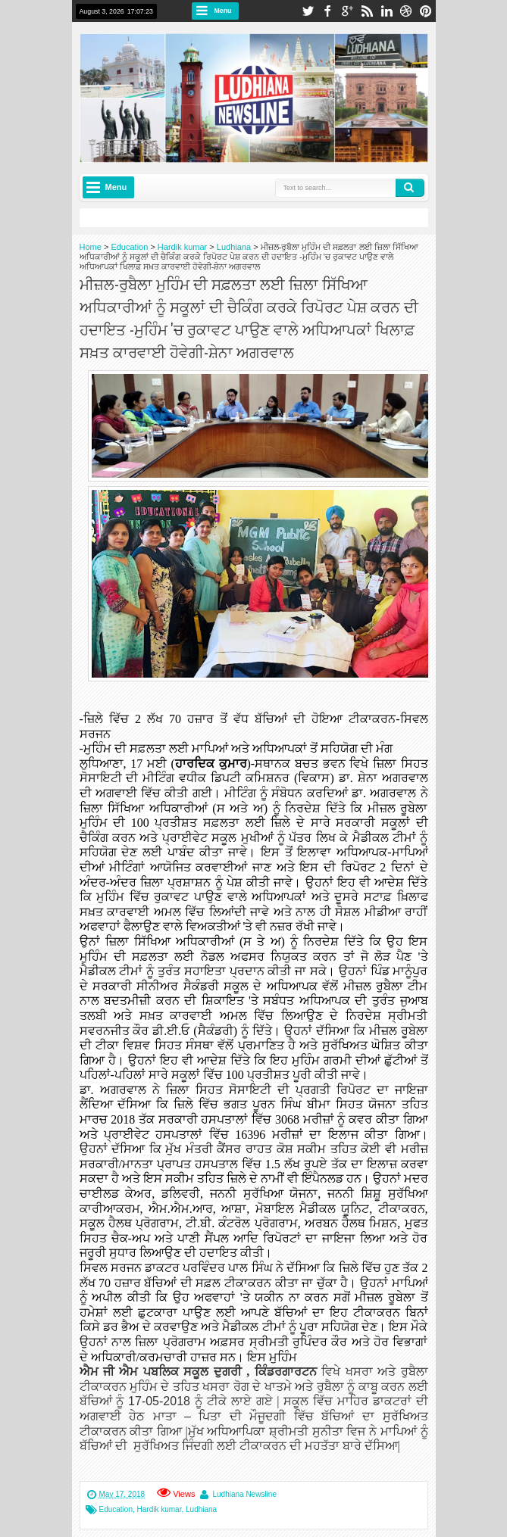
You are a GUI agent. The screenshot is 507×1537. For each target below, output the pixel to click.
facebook (327, 11)
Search (410, 188)
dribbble (406, 11)
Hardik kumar (159, 1509)
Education (116, 1509)
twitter (308, 11)
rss (367, 11)
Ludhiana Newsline (244, 1494)
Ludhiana (201, 1509)
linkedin (386, 11)
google (347, 11)
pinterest (426, 11)
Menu (223, 10)
